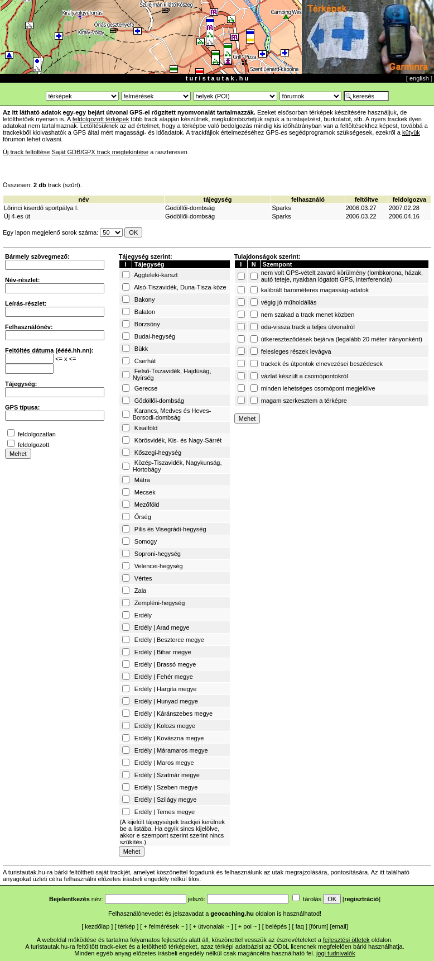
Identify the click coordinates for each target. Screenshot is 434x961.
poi (247, 926)
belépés (276, 926)
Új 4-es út (17, 216)
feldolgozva (410, 199)
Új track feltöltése (26, 152)
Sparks (281, 207)
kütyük (411, 132)
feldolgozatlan (37, 434)
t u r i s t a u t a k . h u (217, 78)
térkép (127, 926)
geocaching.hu (232, 913)
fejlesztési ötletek (346, 939)
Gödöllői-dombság (190, 207)
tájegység (218, 199)
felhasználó (308, 199)
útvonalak (211, 926)
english (419, 78)
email (339, 926)
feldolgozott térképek (101, 119)
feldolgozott (33, 444)
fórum (318, 926)
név (83, 199)
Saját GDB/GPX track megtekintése (99, 152)
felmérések (164, 926)
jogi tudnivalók (335, 953)
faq (300, 926)
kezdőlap (97, 926)
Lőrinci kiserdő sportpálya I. (41, 207)
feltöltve (366, 199)
